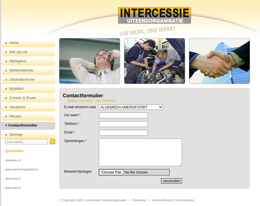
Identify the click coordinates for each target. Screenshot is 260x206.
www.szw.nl (13, 178)
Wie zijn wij (18, 52)
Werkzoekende (21, 70)
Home (14, 43)
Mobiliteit (16, 88)
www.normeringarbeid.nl (21, 169)
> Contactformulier (21, 125)
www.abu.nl (13, 160)
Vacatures (17, 107)
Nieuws (15, 116)
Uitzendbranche (22, 79)
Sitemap (16, 134)
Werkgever (18, 61)
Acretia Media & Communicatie (173, 200)
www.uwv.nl (13, 187)
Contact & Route (22, 98)
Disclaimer (139, 200)
